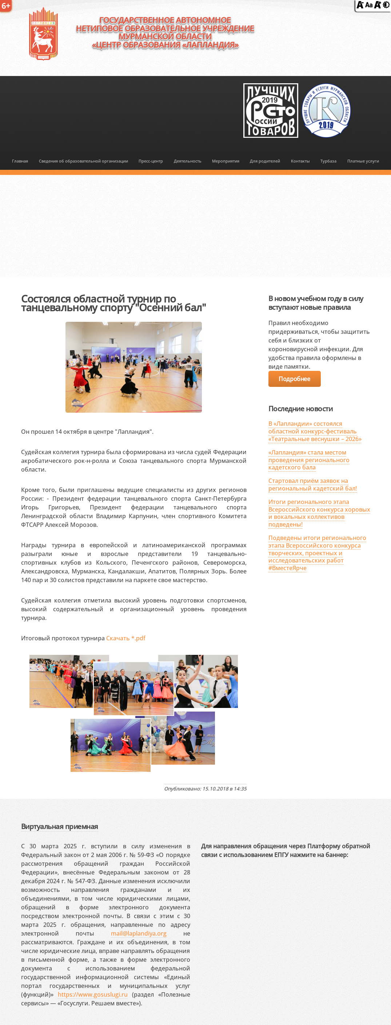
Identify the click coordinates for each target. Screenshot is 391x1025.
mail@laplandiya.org (139, 933)
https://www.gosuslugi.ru (93, 994)
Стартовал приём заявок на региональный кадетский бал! (312, 484)
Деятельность (188, 161)
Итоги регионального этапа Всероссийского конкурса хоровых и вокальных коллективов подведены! (319, 513)
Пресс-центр (151, 161)
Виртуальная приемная (59, 826)
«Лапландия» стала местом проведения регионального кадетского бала (309, 460)
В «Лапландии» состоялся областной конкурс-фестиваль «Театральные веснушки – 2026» (315, 431)
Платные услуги (363, 161)
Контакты (300, 161)
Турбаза (328, 161)
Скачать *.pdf (125, 638)
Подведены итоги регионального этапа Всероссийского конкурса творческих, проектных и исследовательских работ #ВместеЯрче (317, 553)
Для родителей (265, 161)
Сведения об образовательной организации (83, 161)
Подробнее (294, 379)
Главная (20, 161)
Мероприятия (225, 161)
